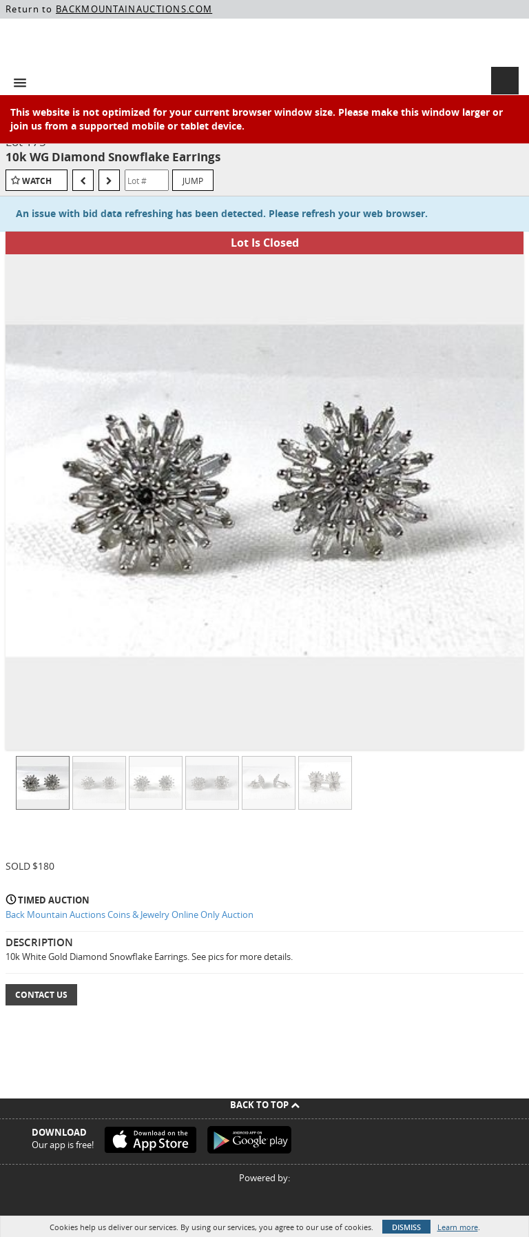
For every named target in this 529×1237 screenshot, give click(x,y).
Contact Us (41, 995)
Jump (193, 180)
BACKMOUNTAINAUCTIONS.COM (134, 9)
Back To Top (265, 1104)
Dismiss (406, 1227)
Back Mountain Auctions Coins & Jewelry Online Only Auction (129, 914)
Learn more (457, 1227)
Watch (37, 181)
